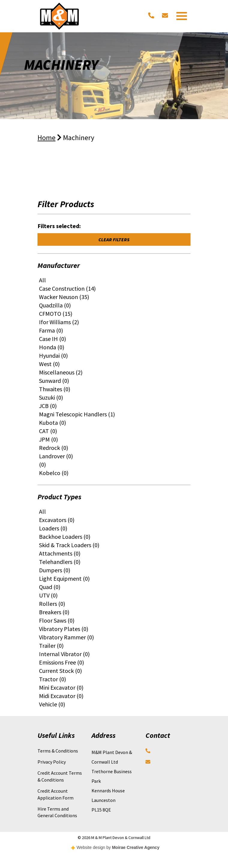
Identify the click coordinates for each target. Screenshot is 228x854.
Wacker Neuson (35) (64, 297)
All (42, 280)
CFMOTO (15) (55, 313)
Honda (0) (51, 347)
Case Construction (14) (67, 288)
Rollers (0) (52, 603)
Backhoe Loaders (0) (64, 536)
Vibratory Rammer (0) (66, 637)
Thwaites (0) (54, 389)
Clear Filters (114, 239)
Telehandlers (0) (59, 561)
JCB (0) (48, 405)
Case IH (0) (52, 338)
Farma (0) (51, 330)
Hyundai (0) (53, 355)
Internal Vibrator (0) (64, 654)
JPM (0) (48, 439)
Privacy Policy (52, 762)
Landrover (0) (56, 456)
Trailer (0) (51, 645)
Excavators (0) (56, 520)
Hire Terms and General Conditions (57, 812)
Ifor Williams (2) (59, 322)
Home (47, 137)
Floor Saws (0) (56, 620)
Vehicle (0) (52, 704)
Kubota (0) (52, 422)
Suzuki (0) (51, 397)
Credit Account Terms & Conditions (60, 776)
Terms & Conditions (58, 751)
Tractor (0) (52, 679)
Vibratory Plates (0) (63, 628)
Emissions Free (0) (61, 662)
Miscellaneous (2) (60, 372)
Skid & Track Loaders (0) (69, 545)
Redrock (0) (53, 447)
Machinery (78, 137)
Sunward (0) (54, 380)
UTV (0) (48, 595)
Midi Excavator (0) (61, 696)
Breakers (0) (54, 612)
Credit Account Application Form (56, 794)
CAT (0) (48, 431)
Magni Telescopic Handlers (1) (77, 414)
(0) (42, 464)
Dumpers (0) (54, 570)
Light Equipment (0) (64, 578)
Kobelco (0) (53, 473)
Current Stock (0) (60, 670)
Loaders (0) (53, 528)
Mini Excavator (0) (61, 687)
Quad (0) (49, 587)
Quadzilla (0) (55, 305)
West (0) (49, 364)
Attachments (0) (59, 553)
